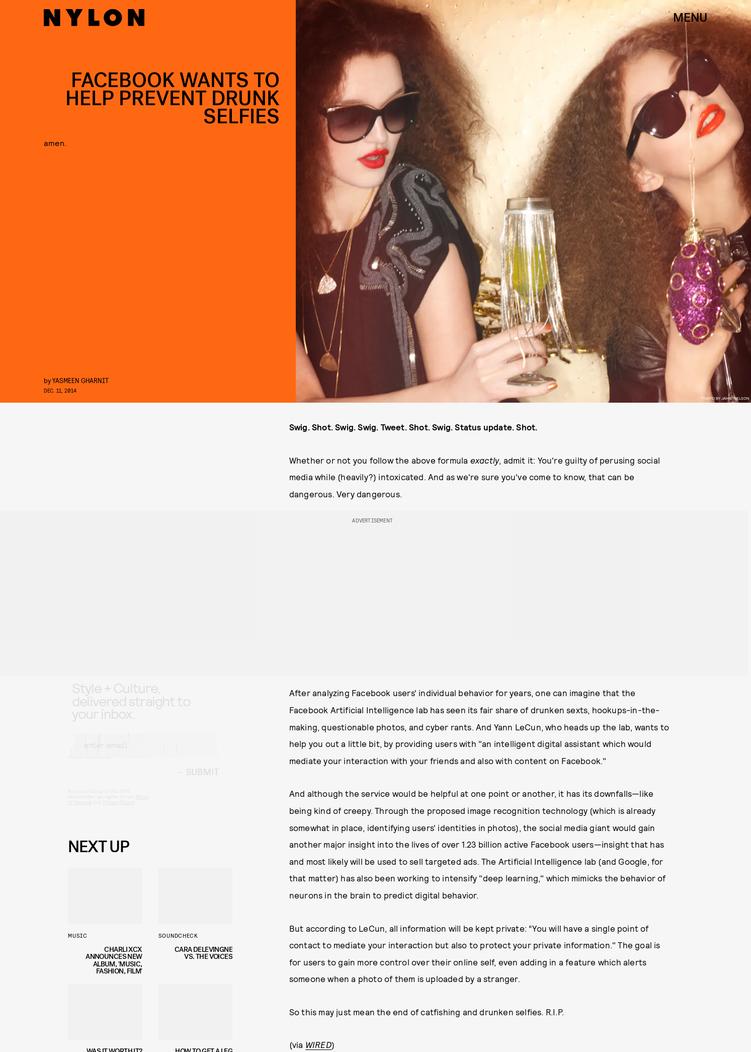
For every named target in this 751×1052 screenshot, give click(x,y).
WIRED (318, 1044)
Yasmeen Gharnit (80, 380)
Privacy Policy (118, 811)
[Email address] (143, 754)
